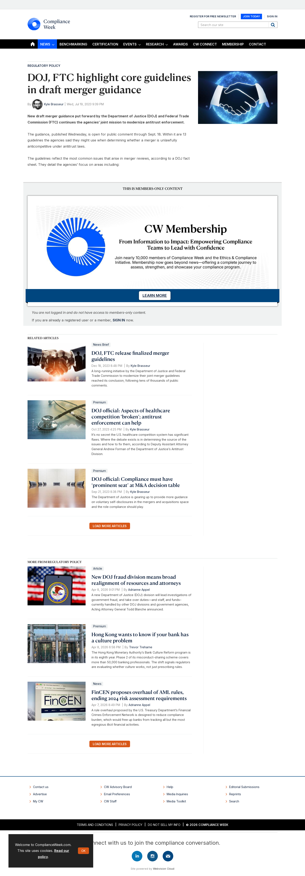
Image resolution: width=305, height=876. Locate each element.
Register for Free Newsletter (213, 16)
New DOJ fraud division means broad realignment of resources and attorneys (136, 580)
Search (273, 25)
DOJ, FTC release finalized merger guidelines (130, 356)
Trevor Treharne (140, 647)
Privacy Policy (130, 825)
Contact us (41, 787)
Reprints (235, 794)
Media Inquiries (177, 794)
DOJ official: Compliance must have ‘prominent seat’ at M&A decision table (136, 482)
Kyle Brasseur (54, 104)
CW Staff (110, 801)
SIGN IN (119, 320)
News (97, 683)
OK (83, 851)
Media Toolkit (176, 801)
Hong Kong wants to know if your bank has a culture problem (140, 637)
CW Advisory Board (118, 787)
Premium (99, 402)
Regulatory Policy (44, 65)
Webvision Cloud (163, 868)
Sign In (272, 16)
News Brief (101, 344)
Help (170, 787)
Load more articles (110, 526)
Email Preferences (117, 794)
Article (97, 568)
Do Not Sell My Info (164, 825)
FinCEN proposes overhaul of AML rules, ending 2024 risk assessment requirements (139, 695)
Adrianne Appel (139, 589)
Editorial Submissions (244, 787)
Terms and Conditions (95, 825)
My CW (38, 801)
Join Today (251, 16)
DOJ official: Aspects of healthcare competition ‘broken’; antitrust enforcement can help (131, 416)
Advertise (40, 794)
